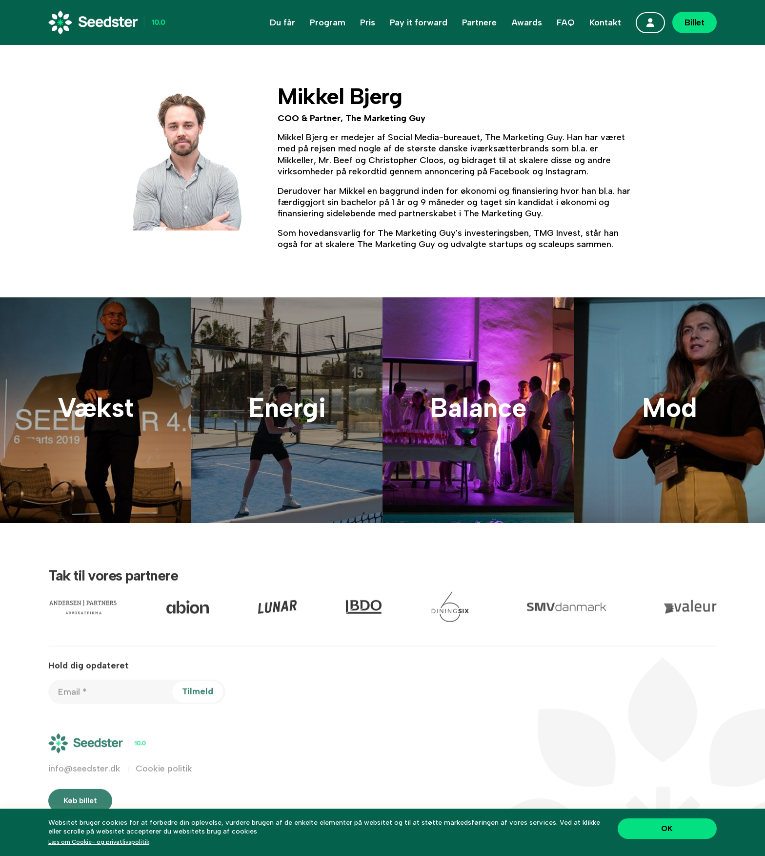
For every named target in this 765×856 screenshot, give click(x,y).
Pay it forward (418, 22)
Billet (694, 22)
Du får (282, 22)
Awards (526, 22)
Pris (367, 22)
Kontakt (605, 22)
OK (667, 828)
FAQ (566, 22)
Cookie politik (164, 780)
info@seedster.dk (84, 780)
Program (327, 22)
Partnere (479, 22)
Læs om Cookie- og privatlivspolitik (98, 841)
